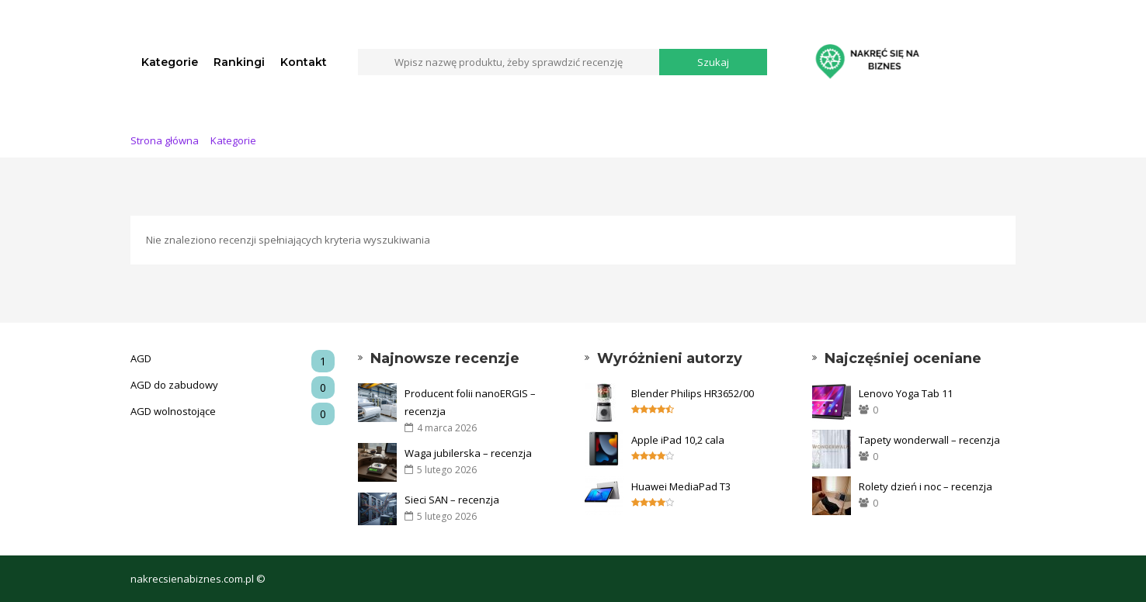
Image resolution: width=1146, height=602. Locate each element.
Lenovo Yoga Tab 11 (906, 393)
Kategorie (169, 62)
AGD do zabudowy (232, 385)
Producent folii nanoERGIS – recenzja (470, 402)
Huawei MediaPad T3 (681, 486)
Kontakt (303, 62)
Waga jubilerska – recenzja (468, 453)
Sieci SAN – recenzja (452, 500)
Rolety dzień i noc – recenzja (925, 486)
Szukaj (713, 62)
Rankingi (239, 62)
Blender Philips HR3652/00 (692, 393)
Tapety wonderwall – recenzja (929, 440)
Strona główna (164, 140)
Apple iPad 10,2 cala (677, 440)
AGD (232, 359)
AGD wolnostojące (232, 411)
